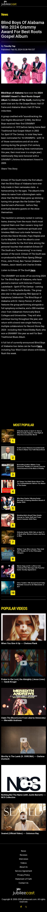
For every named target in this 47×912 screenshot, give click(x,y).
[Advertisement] (24, 410)
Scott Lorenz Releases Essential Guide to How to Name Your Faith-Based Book (31, 449)
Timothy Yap (9, 46)
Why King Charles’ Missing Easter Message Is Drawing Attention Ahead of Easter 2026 (31, 500)
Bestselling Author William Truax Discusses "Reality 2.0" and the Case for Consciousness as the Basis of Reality (31, 466)
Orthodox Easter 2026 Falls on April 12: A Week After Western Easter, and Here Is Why (31, 534)
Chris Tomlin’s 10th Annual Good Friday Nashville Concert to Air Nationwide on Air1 (31, 585)
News (23, 851)
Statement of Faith (23, 879)
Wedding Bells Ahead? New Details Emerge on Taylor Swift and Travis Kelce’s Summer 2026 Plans (29, 517)
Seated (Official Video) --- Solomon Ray (20, 833)
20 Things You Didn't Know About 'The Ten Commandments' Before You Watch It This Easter (31, 483)
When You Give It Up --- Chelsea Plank (19, 643)
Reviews (23, 855)
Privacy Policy (23, 875)
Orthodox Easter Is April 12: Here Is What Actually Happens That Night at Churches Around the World (30, 433)
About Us (24, 867)
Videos (23, 863)
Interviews (23, 859)
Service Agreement (23, 871)
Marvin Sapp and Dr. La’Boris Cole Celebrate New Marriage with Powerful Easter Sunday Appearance (30, 568)
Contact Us (23, 883)
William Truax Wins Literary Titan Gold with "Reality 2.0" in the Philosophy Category (30, 551)
